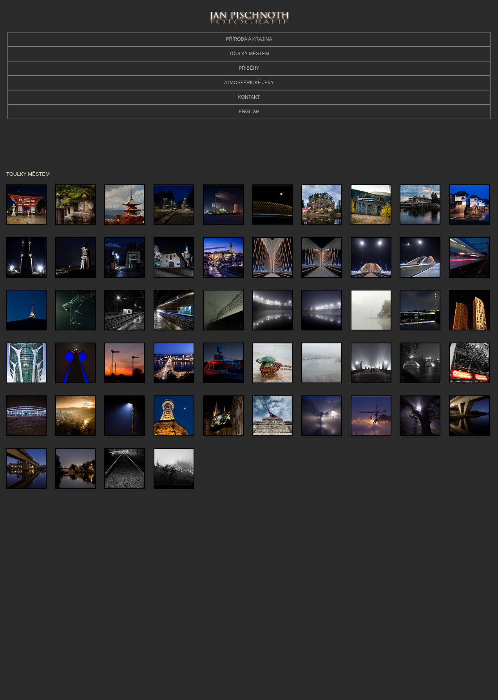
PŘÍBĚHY (249, 68)
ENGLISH (249, 111)
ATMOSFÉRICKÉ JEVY (249, 82)
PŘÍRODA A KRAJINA (249, 39)
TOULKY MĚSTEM (249, 53)
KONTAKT (249, 97)
